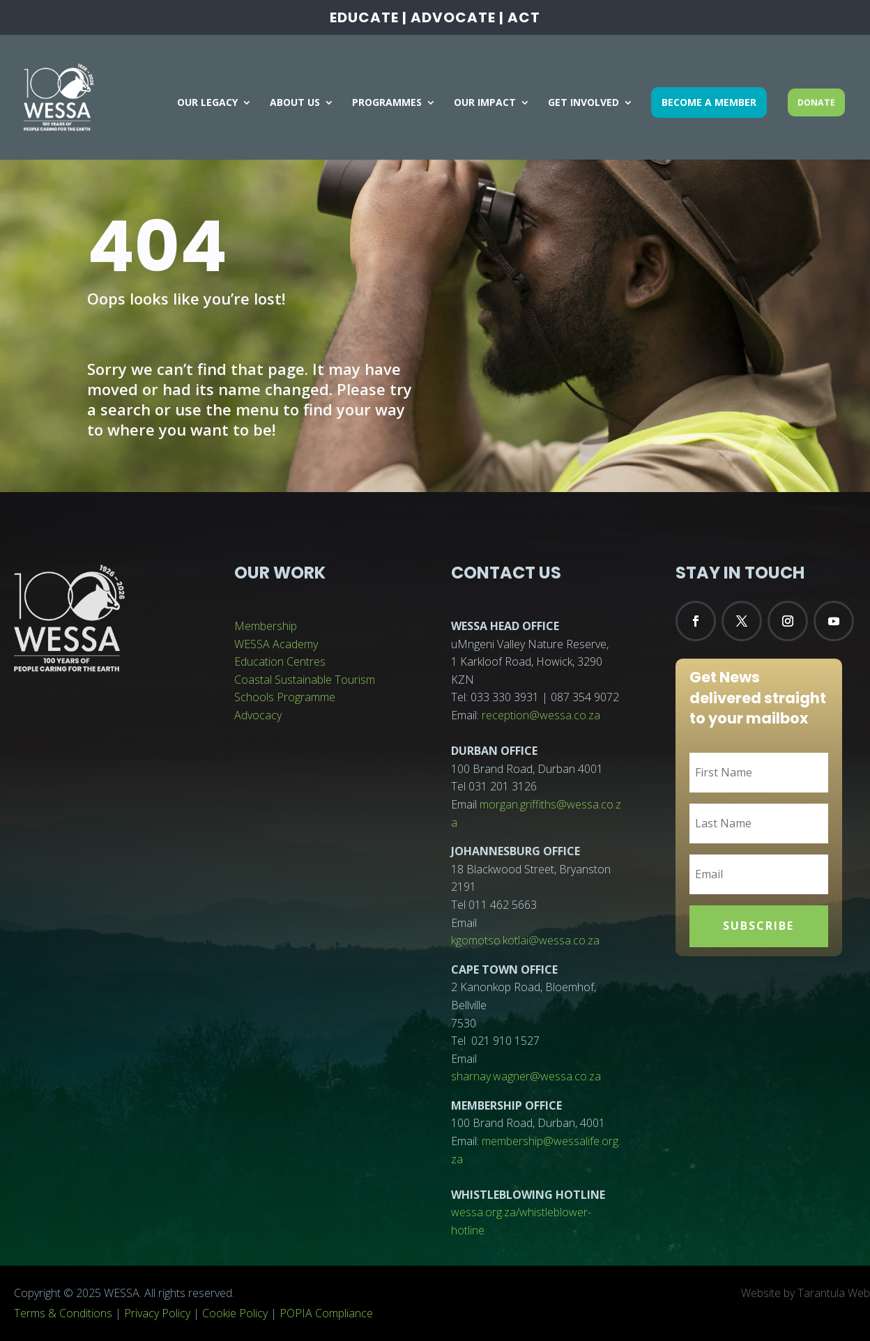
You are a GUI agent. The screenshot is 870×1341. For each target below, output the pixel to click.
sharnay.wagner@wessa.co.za (526, 1076)
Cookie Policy (235, 1313)
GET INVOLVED (583, 103)
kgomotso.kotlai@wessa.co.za (525, 940)
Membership (265, 626)
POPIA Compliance (326, 1313)
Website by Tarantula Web (805, 1293)
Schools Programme (284, 697)
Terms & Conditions (63, 1313)
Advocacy (258, 715)
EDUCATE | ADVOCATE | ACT (435, 18)
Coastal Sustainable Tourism (304, 679)
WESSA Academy (276, 644)
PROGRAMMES (387, 103)
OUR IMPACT (485, 103)
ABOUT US (295, 103)
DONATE (816, 102)
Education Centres (280, 661)
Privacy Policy (157, 1313)
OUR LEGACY (207, 103)
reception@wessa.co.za (541, 715)
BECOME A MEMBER (709, 102)
